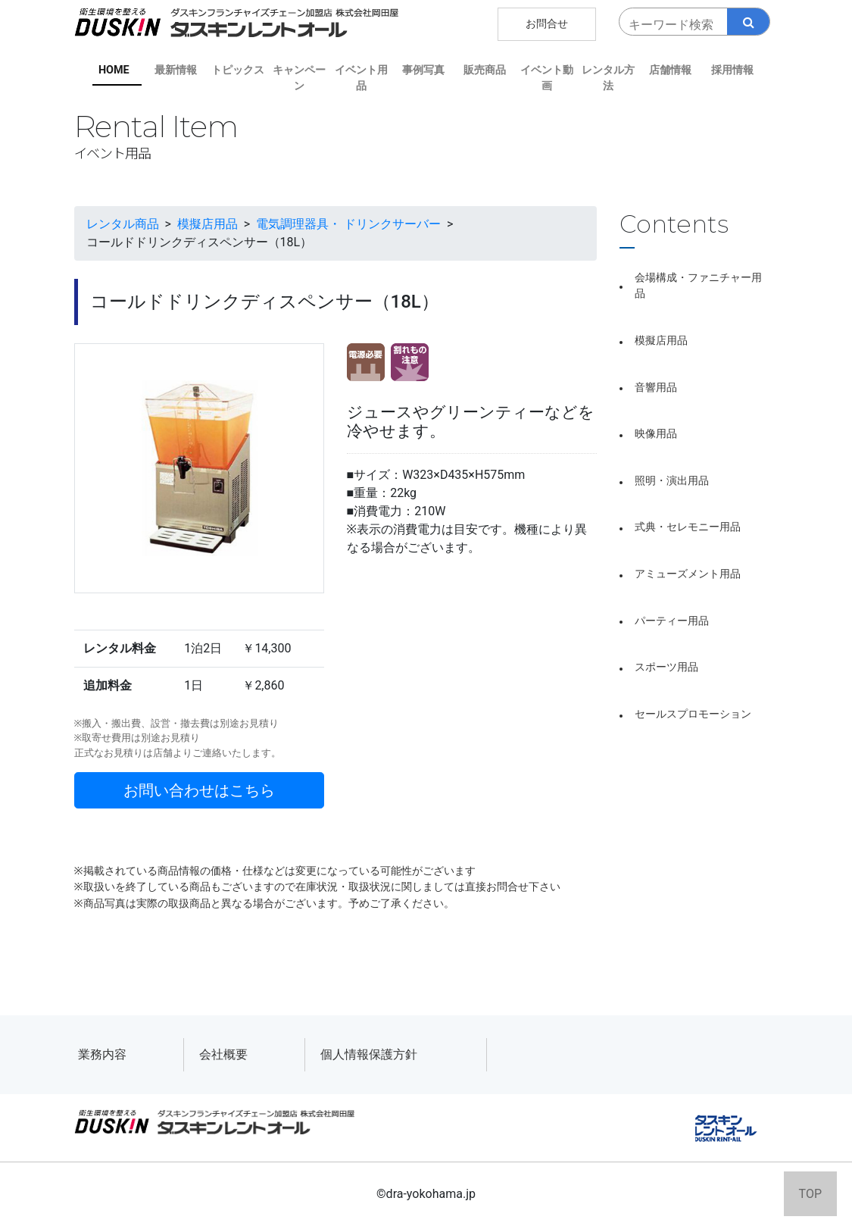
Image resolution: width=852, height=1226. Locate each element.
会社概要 (223, 1054)
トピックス (237, 70)
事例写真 (423, 70)
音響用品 (656, 387)
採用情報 (732, 70)
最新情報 (175, 70)
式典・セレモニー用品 (688, 527)
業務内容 (102, 1054)
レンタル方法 (608, 78)
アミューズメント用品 (688, 574)
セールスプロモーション (693, 714)
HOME (114, 70)
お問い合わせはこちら (199, 790)
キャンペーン (299, 78)
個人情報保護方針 (368, 1054)
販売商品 (484, 70)
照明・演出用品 (672, 480)
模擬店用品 (661, 340)
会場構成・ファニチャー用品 (698, 286)
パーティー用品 (672, 621)
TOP (810, 1194)
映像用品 (656, 433)
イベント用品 (361, 78)
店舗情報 (670, 70)
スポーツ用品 (666, 667)
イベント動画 (546, 78)
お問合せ (547, 23)
